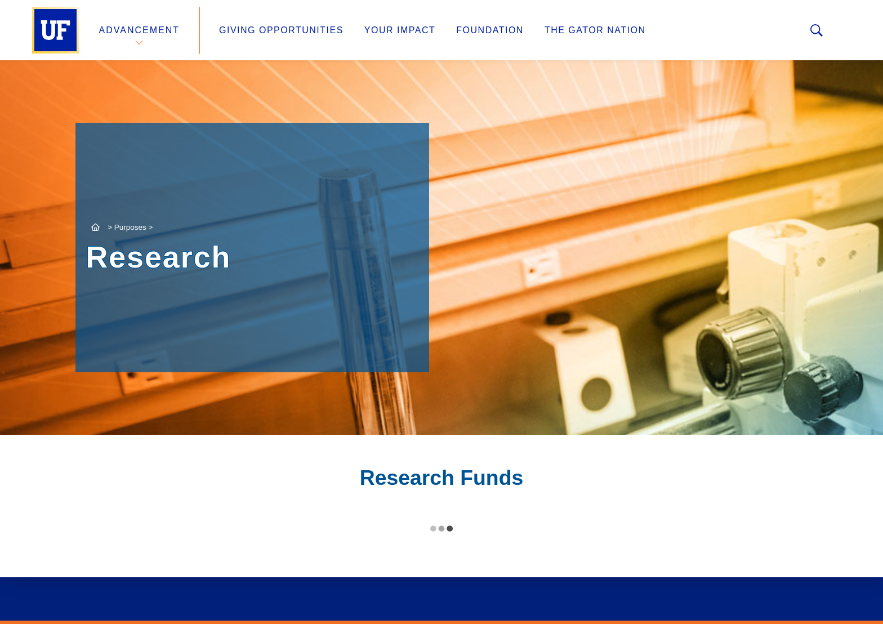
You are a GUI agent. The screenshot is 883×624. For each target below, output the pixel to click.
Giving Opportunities (281, 30)
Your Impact (399, 30)
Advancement (139, 30)
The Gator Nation (595, 30)
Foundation (490, 30)
